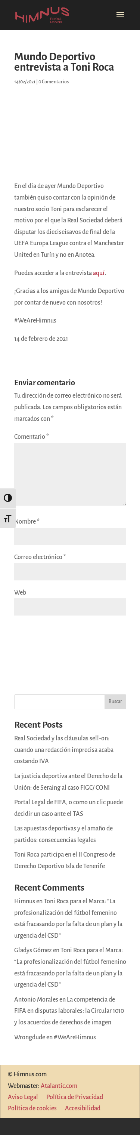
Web (20, 592)
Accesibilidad (82, 1109)
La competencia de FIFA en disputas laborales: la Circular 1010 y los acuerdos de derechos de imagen (69, 1011)
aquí (99, 273)
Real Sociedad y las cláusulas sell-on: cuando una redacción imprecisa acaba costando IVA (63, 750)
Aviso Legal (23, 1098)
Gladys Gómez (33, 950)
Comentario (31, 437)
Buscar (115, 701)
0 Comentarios (53, 81)
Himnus (24, 901)
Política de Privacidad (74, 1098)
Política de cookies (32, 1109)
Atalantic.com (59, 1086)
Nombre (27, 521)
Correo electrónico (40, 557)
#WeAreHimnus (75, 1037)
